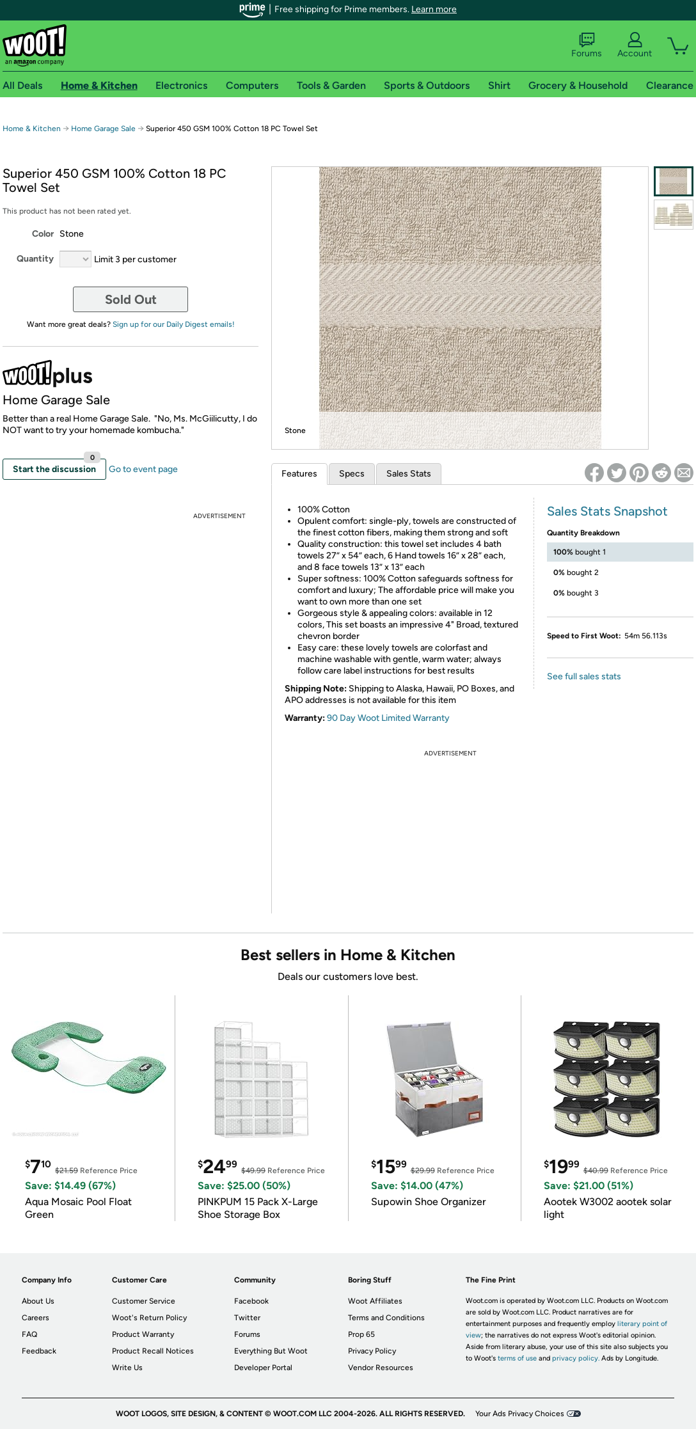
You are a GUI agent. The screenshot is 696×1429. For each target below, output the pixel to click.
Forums (586, 45)
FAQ (29, 1334)
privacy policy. (575, 1358)
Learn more (434, 9)
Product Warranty (143, 1334)
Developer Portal (263, 1367)
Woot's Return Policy (149, 1317)
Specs (352, 473)
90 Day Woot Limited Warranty (388, 718)
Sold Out (131, 299)
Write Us (127, 1367)
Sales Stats (408, 473)
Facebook (251, 1301)
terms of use (517, 1358)
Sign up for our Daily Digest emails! (174, 324)
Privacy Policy (372, 1350)
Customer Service (143, 1301)
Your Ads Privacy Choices (519, 1413)
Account (634, 45)
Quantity (35, 258)
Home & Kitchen (32, 128)
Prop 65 (361, 1334)
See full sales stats (584, 676)
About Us (38, 1301)
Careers (35, 1317)
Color (43, 233)
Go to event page (143, 469)
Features (299, 473)
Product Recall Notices (153, 1350)
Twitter (247, 1317)
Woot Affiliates (375, 1301)
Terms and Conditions (386, 1317)
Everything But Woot (271, 1350)
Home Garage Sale (103, 128)
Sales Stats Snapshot (607, 511)
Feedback (39, 1350)
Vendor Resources (380, 1367)
